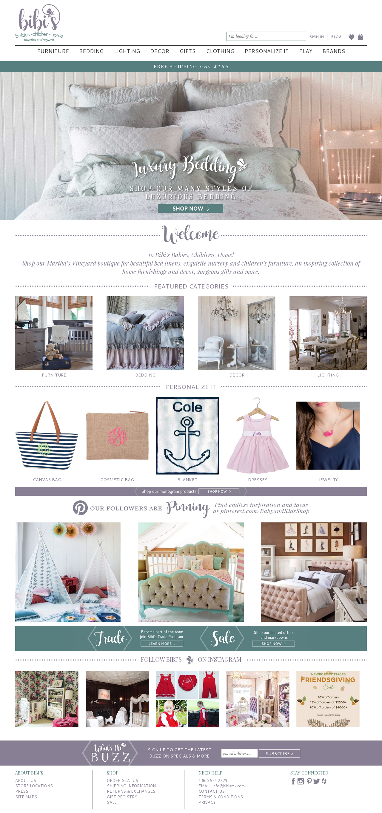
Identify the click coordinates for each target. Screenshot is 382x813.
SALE (112, 802)
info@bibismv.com (228, 786)
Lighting (127, 51)
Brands (333, 51)
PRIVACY (206, 802)
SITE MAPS (26, 797)
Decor (159, 51)
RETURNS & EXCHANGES (131, 791)
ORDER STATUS (122, 780)
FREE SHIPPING (175, 66)
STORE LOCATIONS (34, 786)
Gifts (187, 51)
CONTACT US (211, 791)
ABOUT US (25, 780)
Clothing (220, 51)
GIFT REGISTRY (122, 797)
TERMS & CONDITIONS (220, 797)
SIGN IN (317, 36)
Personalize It (266, 51)
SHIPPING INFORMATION (131, 786)
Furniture (53, 51)
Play (305, 51)
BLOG (336, 36)
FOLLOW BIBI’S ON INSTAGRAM (191, 659)
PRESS (21, 791)
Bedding (91, 51)
